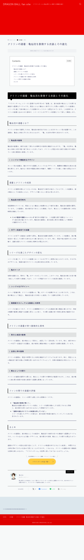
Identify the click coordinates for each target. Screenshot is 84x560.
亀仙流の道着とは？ (20, 69)
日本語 (19, 40)
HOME (4, 529)
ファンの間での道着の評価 (22, 79)
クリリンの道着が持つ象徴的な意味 (25, 77)
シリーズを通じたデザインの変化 (24, 74)
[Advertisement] (42, 22)
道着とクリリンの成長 (21, 71)
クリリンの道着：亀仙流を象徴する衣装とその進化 (29, 66)
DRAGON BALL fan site (17, 4)
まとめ (16, 82)
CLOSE (69, 60)
